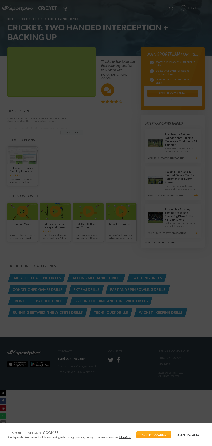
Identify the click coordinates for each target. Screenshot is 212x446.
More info (125, 437)
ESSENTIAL (188, 434)
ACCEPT (154, 434)
